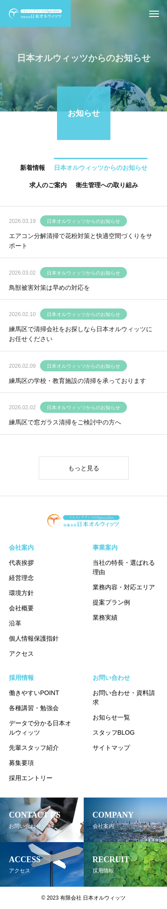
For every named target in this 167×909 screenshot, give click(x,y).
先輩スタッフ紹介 (34, 747)
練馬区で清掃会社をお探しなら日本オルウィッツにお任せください (80, 334)
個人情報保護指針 (34, 638)
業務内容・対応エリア (124, 587)
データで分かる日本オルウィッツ (40, 728)
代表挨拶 (21, 562)
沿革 (15, 623)
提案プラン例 (111, 602)
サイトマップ (111, 747)
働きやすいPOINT (34, 692)
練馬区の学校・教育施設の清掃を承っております (77, 381)
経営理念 (21, 577)
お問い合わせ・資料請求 (124, 697)
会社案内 (21, 547)
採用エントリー (31, 777)
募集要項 (21, 762)
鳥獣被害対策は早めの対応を (49, 288)
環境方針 (21, 592)
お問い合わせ (111, 677)
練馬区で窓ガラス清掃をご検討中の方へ (65, 423)
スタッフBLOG (114, 732)
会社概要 (21, 608)
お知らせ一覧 (111, 717)
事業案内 (105, 547)
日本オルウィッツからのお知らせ (83, 222)
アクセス (21, 653)
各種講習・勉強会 (34, 708)
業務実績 (105, 617)
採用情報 (21, 677)
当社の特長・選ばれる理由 (124, 567)
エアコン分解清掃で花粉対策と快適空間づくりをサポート (80, 241)
